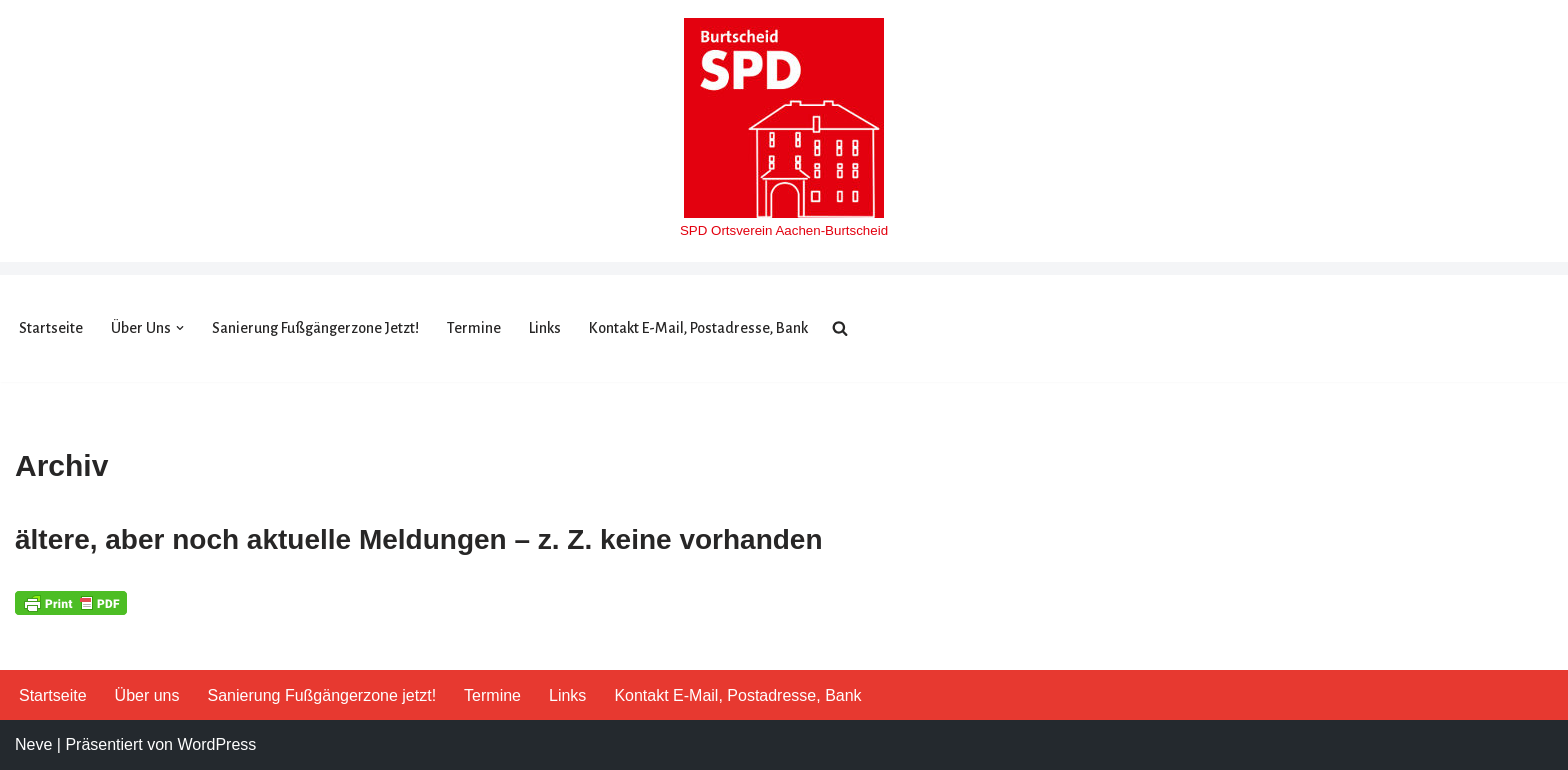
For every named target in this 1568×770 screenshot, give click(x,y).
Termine (474, 328)
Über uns (147, 695)
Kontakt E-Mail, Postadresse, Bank (698, 328)
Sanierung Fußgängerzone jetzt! (315, 328)
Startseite (51, 328)
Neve (33, 744)
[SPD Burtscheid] (784, 131)
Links (545, 328)
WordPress (216, 744)
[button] (180, 328)
